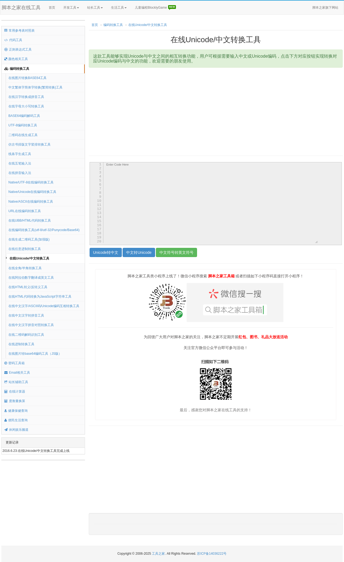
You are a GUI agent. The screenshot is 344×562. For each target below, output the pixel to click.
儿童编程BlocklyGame (155, 8)
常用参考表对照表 (19, 30)
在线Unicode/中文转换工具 (29, 258)
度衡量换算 (14, 401)
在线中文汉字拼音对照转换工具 (31, 325)
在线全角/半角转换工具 (25, 268)
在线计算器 (14, 391)
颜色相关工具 (16, 59)
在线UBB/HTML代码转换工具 (29, 220)
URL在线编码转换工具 (24, 211)
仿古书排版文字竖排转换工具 (29, 144)
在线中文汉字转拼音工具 (26, 315)
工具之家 (158, 554)
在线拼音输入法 (19, 173)
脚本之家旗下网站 (325, 7)
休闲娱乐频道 (16, 430)
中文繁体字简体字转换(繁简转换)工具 (35, 87)
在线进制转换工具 (21, 344)
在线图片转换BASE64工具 (27, 78)
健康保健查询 (16, 411)
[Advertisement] (205, 111)
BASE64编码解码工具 (24, 116)
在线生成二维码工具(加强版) (29, 239)
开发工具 (71, 7)
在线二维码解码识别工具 (26, 335)
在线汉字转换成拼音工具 (26, 97)
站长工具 (95, 7)
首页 (52, 7)
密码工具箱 (14, 363)
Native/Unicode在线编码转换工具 (32, 192)
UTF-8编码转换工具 (22, 125)
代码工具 (13, 40)
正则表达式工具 (18, 49)
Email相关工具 (17, 372)
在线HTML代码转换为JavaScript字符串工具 (39, 296)
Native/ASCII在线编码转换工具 (30, 201)
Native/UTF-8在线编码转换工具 (31, 182)
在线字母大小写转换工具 (26, 106)
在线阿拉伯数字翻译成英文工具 (31, 278)
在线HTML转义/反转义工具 (27, 287)
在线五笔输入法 (19, 163)
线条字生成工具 (19, 154)
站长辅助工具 (16, 382)
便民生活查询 (16, 420)
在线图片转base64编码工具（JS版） (35, 354)
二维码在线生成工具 (23, 135)
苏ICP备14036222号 (212, 554)
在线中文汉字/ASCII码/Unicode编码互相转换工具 (43, 306)
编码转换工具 (16, 69)
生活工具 (119, 7)
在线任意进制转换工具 (24, 249)
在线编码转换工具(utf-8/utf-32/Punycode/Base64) (44, 230)
